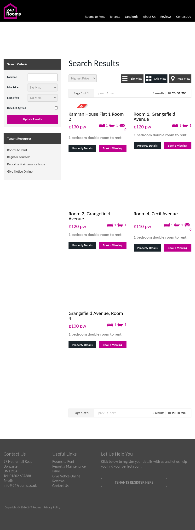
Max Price (13, 97)
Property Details (82, 148)
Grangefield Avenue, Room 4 (96, 315)
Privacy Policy (52, 507)
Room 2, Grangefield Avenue (89, 216)
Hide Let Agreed (16, 108)
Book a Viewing (112, 148)
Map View (184, 78)
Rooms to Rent (95, 17)
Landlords (131, 17)
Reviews (165, 17)
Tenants (114, 17)
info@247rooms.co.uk (20, 485)
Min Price (12, 87)
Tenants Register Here (134, 482)
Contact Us (183, 17)
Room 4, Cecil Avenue (156, 214)
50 (178, 93)
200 (183, 93)
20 (173, 93)
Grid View (160, 78)
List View (136, 78)
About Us (149, 17)
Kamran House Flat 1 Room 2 (96, 116)
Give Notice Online (20, 171)
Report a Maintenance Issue (26, 164)
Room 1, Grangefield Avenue (154, 116)
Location (12, 77)
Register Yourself (18, 157)
